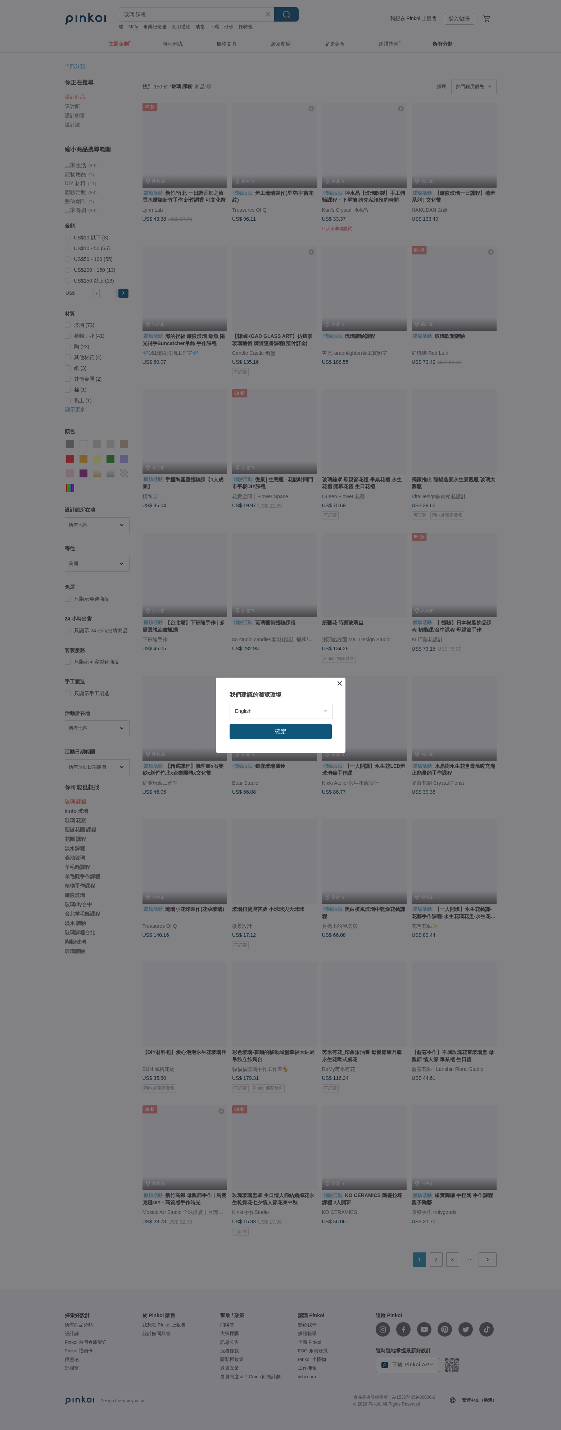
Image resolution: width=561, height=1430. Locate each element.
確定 (280, 731)
